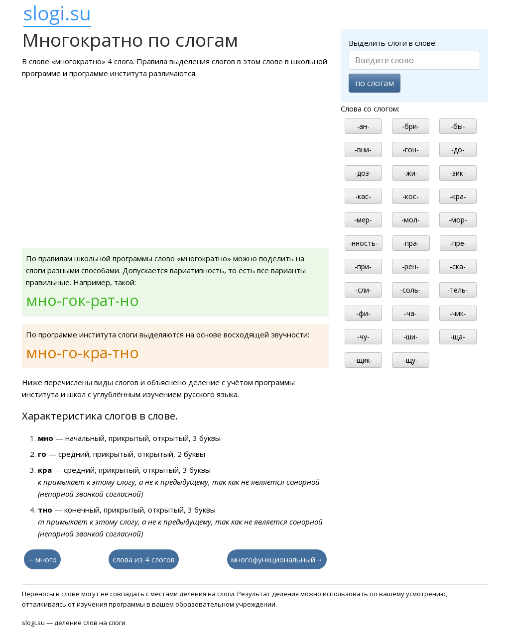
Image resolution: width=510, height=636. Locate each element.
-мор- (458, 219)
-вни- (363, 149)
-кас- (363, 196)
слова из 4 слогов (144, 559)
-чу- (363, 336)
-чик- (458, 313)
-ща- (457, 336)
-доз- (363, 173)
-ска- (458, 266)
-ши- (410, 336)
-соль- (410, 290)
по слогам (374, 83)
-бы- (458, 126)
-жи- (410, 173)
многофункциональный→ (277, 559)
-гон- (410, 149)
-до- (458, 149)
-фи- (363, 313)
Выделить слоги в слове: (393, 43)
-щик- (363, 360)
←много (42, 559)
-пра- (410, 243)
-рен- (410, 266)
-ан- (363, 126)
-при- (363, 266)
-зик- (458, 173)
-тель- (457, 290)
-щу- (410, 360)
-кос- (410, 196)
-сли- (363, 290)
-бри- (410, 126)
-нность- (363, 243)
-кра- (458, 196)
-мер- (363, 219)
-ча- (410, 313)
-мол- (410, 219)
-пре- (458, 243)
